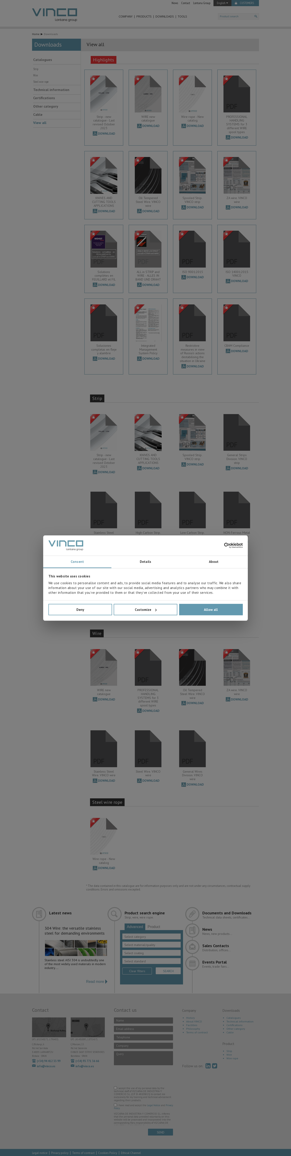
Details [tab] (145, 562)
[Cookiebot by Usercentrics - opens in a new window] (223, 545)
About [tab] (214, 562)
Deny (80, 609)
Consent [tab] (77, 562)
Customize (146, 609)
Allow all (211, 609)
